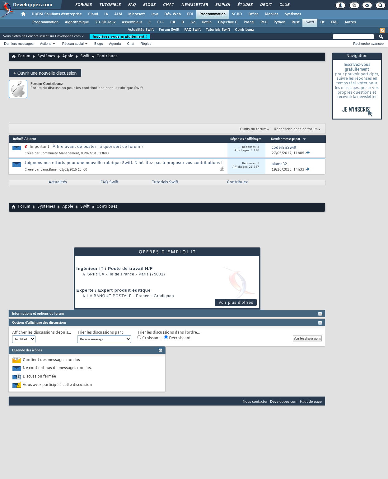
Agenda (115, 43)
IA (106, 14)
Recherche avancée (368, 43)
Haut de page (311, 401)
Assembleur (132, 22)
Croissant (148, 338)
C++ (160, 22)
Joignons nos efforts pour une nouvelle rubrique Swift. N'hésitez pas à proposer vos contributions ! (123, 163)
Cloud (93, 14)
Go (192, 22)
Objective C (227, 22)
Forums (83, 4)
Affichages (254, 139)
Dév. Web (172, 14)
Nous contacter (255, 401)
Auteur (31, 139)
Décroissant (177, 338)
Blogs (149, 4)
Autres (350, 22)
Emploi (222, 4)
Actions (45, 43)
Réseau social (73, 43)
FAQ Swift (192, 30)
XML (334, 22)
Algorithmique (77, 22)
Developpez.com (283, 401)
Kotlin (207, 22)
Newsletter (194, 4)
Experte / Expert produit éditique (114, 290)
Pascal (249, 22)
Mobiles (271, 14)
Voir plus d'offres (235, 302)
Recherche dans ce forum (296, 129)
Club (284, 4)
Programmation (212, 14)
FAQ (131, 4)
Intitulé (18, 139)
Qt (322, 22)
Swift (310, 22)
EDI (190, 14)
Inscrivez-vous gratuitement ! (120, 36)
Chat (168, 4)
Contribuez (244, 30)
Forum (24, 56)
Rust (295, 22)
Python (279, 22)
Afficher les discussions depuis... (41, 333)
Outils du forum (253, 129)
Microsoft (136, 14)
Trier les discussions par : (100, 333)
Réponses (237, 139)
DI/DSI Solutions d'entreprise (57, 14)
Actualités (58, 182)
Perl (263, 22)
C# (172, 22)
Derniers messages (19, 43)
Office (253, 14)
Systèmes (293, 14)
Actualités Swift (141, 30)
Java (154, 14)
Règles (146, 43)
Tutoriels (109, 4)
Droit (265, 4)
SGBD (237, 14)
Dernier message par (288, 139)
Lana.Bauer (49, 170)
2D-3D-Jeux (105, 22)
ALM (118, 14)
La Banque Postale (109, 296)
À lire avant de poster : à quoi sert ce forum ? (98, 146)
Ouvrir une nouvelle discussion (45, 73)
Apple (67, 56)
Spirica (95, 274)
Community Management (59, 154)
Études (244, 4)
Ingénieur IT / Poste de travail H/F (115, 268)
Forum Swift (169, 30)
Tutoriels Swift (218, 30)
